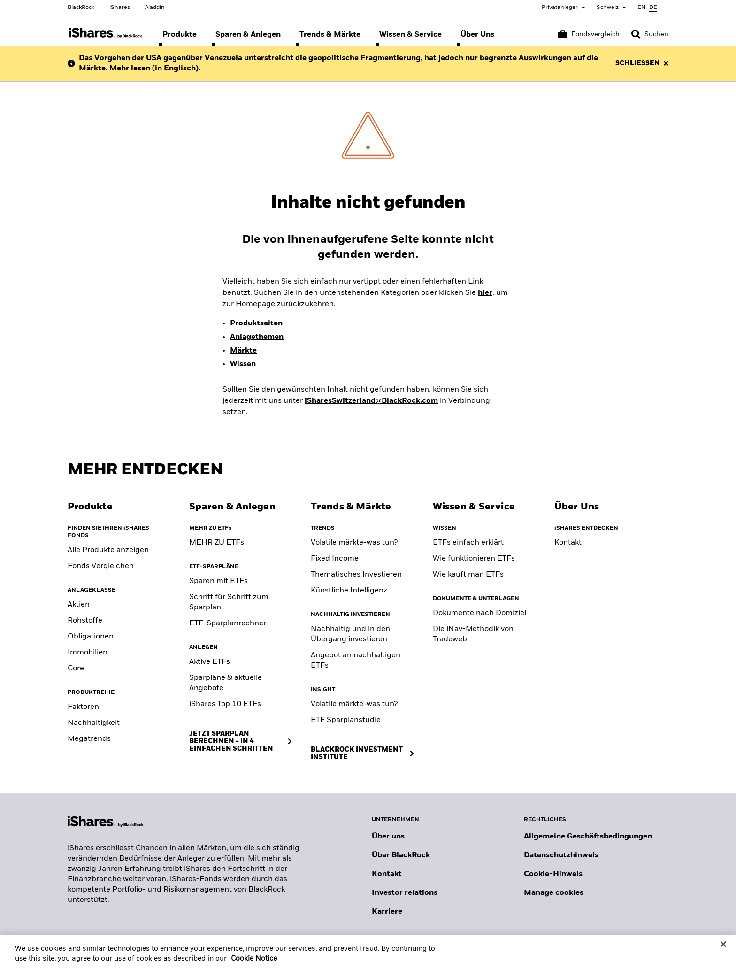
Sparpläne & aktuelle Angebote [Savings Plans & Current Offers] (225, 683)
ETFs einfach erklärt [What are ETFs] (468, 542)
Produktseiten (256, 323)
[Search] (650, 34)
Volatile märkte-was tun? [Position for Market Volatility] (354, 704)
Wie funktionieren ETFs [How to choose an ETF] (474, 558)
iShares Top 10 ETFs (225, 704)
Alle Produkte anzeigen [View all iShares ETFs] (108, 550)
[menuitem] (179, 35)
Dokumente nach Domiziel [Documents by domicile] (479, 613)
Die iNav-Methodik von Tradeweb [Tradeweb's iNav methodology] (473, 634)
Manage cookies (553, 893)
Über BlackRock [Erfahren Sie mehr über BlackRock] (401, 855)
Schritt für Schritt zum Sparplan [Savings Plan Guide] (228, 602)
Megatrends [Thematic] (89, 739)
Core (76, 668)
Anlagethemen (257, 337)
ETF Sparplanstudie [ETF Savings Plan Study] (346, 720)
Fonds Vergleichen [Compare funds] (101, 566)
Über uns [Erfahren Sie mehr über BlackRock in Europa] (388, 836)
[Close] (723, 951)
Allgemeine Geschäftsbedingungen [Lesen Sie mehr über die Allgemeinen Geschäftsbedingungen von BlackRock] (588, 836)
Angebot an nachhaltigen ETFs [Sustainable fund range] (355, 660)
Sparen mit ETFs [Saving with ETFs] (218, 581)
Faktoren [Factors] (83, 707)
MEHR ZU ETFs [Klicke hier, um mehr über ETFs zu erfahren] (216, 542)
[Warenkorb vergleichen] (589, 34)
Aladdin (155, 7)
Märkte (243, 350)
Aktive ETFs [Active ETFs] (209, 662)
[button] (636, 34)
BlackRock (81, 7)
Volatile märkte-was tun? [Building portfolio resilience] (354, 542)
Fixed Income (335, 558)
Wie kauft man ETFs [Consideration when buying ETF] (468, 574)
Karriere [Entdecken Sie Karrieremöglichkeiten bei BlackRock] (387, 911)
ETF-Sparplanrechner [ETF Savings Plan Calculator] (227, 623)
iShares (119, 7)
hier (485, 293)
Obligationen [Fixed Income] (91, 636)
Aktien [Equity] (79, 604)
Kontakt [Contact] (568, 542)
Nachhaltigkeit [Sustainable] (94, 723)
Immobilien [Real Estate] (87, 652)
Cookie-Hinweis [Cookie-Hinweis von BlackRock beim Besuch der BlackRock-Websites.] (553, 874)
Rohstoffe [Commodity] (85, 620)
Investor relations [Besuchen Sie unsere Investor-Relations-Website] (404, 893)
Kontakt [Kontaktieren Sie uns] (387, 874)
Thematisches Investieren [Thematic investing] (356, 574)
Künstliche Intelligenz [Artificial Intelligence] (349, 590)
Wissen (243, 364)
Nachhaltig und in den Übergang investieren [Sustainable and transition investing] (350, 634)
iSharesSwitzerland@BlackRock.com (371, 401)
